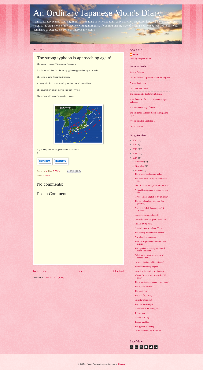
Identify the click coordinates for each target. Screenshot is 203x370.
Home (78, 271)
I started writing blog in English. (148, 331)
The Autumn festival (143, 287)
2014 (135, 158)
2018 (135, 140)
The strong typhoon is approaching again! (152, 282)
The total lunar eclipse (144, 304)
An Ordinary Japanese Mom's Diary (97, 13)
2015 (135, 154)
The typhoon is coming (144, 326)
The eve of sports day (143, 295)
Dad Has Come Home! (139, 88)
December (139, 162)
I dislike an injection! (143, 224)
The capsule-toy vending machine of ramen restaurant (150, 249)
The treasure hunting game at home (149, 174)
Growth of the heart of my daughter (149, 271)
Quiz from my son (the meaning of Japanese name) (149, 256)
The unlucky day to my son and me (149, 232)
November (140, 166)
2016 (135, 149)
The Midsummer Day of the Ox (143, 107)
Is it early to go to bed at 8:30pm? (148, 228)
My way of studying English (146, 266)
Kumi (135, 54)
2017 (135, 145)
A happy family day (138, 83)
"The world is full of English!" (147, 309)
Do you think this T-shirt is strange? (149, 262)
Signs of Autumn (137, 72)
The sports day (141, 291)
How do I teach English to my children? (151, 197)
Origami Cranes (136, 126)
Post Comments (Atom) (54, 277)
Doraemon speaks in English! (147, 215)
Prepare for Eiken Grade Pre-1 (142, 121)
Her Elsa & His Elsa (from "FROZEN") (151, 185)
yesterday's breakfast (143, 300)
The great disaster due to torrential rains (146, 94)
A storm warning (142, 318)
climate (47, 175)
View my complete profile (140, 58)
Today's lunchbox (142, 322)
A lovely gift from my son (145, 237)
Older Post (118, 271)
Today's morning (141, 313)
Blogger (121, 364)
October (139, 170)
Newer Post (40, 271)
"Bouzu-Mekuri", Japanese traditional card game (150, 77)
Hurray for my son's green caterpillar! (150, 219)
